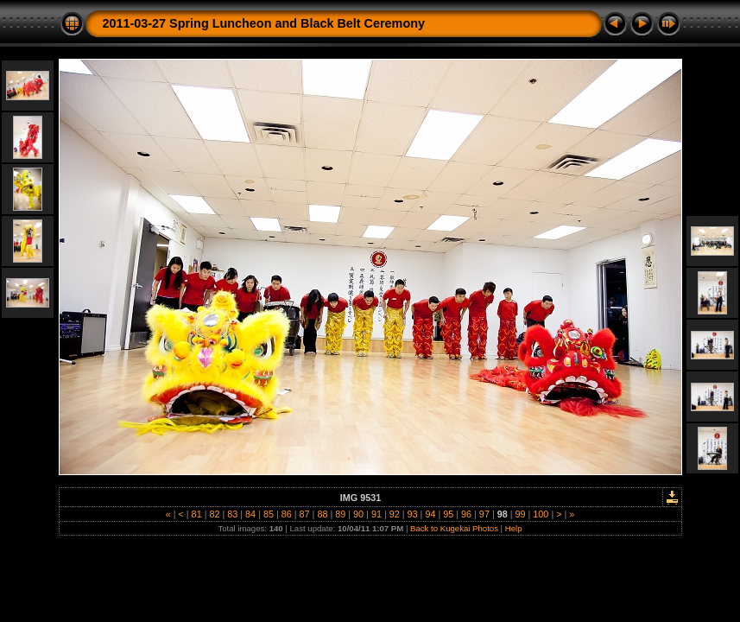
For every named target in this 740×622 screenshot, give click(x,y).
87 (305, 514)
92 (394, 514)
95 (448, 514)
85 (268, 514)
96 (466, 514)
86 (286, 514)
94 (430, 514)
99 (520, 514)
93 (413, 514)
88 (322, 514)
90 (358, 514)
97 (484, 514)
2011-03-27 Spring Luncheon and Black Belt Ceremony (264, 23)
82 (214, 514)
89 (340, 514)
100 (540, 514)
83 (232, 514)
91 (376, 514)
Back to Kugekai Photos (454, 528)
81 (197, 514)
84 (250, 514)
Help (513, 528)
